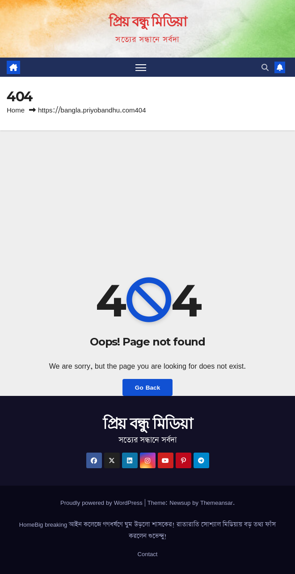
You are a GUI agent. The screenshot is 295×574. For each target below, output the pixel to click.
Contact (148, 553)
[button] (265, 67)
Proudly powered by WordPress (102, 502)
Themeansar (216, 502)
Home (16, 110)
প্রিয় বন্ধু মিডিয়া (148, 21)
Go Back (147, 387)
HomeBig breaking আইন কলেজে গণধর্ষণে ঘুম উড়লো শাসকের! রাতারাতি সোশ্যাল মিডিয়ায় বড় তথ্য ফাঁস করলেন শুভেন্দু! (147, 530)
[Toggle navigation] (141, 67)
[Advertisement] (147, 197)
